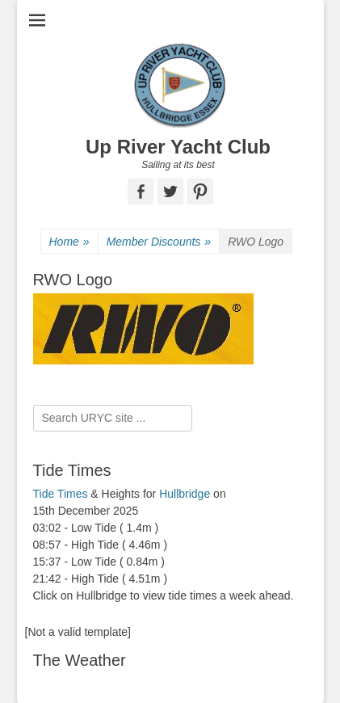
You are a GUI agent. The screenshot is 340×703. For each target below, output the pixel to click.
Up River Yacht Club (178, 147)
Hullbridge (184, 493)
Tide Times (60, 493)
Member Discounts (159, 242)
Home (69, 242)
